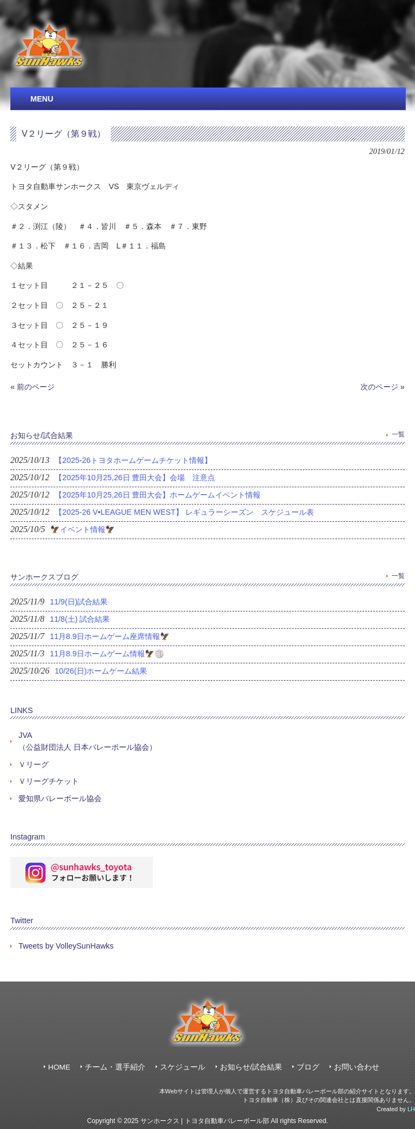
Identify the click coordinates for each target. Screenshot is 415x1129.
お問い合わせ (356, 1067)
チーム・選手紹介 (115, 1067)
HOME (59, 1067)
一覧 (398, 434)
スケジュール (182, 1067)
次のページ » (382, 386)
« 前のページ (32, 386)
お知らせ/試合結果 (251, 1067)
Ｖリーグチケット (48, 781)
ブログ (308, 1067)
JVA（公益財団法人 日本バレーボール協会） (87, 741)
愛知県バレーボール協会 (60, 798)
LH (411, 1109)
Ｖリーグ (33, 764)
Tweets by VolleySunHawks (65, 946)
